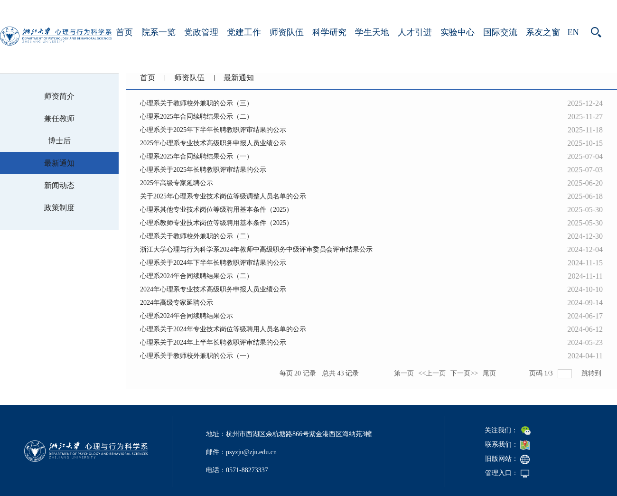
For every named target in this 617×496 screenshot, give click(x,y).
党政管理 (201, 32)
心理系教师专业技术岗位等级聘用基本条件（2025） (216, 222)
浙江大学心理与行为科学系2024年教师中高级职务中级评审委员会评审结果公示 (256, 249)
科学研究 (329, 32)
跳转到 (592, 373)
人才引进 (415, 32)
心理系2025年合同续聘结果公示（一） (196, 156)
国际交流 (500, 32)
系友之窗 (543, 32)
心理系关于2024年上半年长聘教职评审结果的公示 (213, 342)
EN (573, 32)
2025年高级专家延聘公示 (176, 183)
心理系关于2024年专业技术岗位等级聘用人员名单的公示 (223, 329)
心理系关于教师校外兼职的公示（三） (196, 103)
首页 (124, 32)
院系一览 (158, 32)
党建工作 (244, 32)
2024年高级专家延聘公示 (176, 302)
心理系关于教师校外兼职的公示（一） (196, 355)
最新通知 (239, 78)
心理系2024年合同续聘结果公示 (186, 315)
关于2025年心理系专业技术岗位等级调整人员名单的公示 (223, 196)
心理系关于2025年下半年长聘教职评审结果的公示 (213, 129)
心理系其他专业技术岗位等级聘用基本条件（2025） (216, 209)
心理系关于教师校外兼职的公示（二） (196, 236)
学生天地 (372, 32)
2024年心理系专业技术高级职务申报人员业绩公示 (213, 289)
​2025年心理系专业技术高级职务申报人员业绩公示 (213, 143)
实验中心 (457, 32)
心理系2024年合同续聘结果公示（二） (196, 276)
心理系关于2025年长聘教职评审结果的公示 (203, 169)
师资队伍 (287, 32)
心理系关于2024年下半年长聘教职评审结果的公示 (213, 262)
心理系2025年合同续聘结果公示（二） (196, 116)
